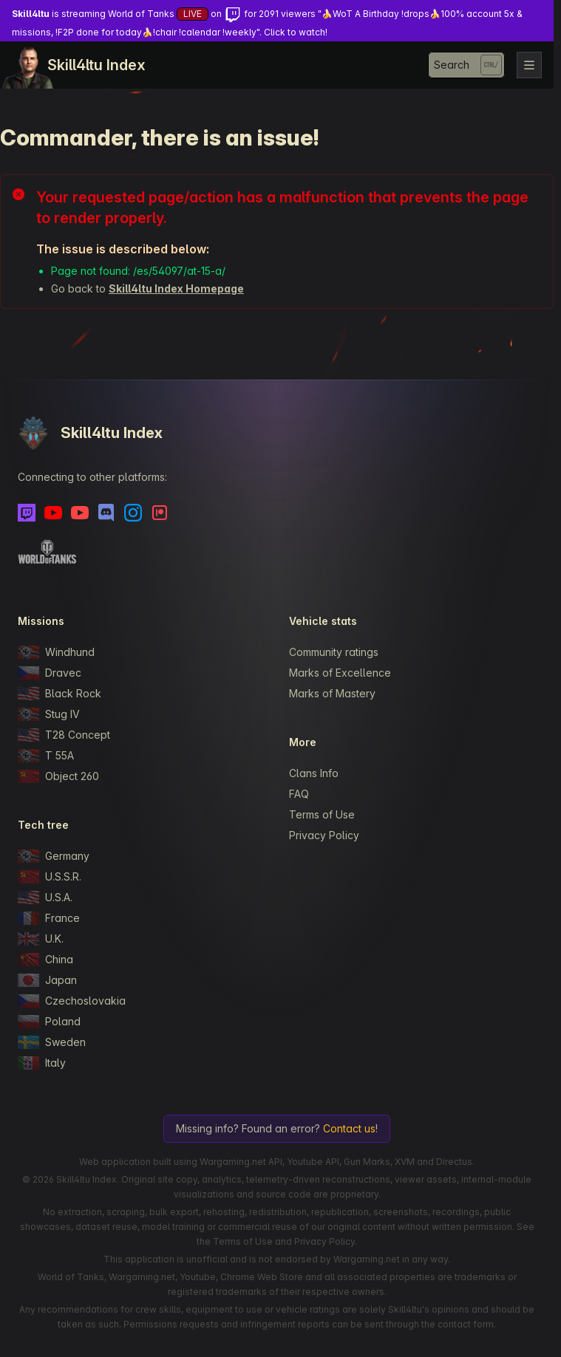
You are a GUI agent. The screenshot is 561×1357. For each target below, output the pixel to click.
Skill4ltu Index (96, 65)
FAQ (299, 793)
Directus (454, 1161)
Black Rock (59, 693)
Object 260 (58, 776)
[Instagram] (133, 513)
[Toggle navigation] (529, 65)
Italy (42, 1063)
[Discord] (106, 513)
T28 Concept (64, 735)
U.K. (41, 939)
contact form (466, 1324)
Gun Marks (367, 1161)
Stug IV (49, 714)
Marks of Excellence (340, 672)
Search (451, 64)
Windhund (56, 652)
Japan (47, 980)
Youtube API (313, 1161)
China (45, 959)
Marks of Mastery (332, 693)
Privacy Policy (324, 835)
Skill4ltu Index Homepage (176, 288)
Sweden (52, 1042)
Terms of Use (322, 814)
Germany (53, 856)
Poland (49, 1021)
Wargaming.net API (241, 1161)
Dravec (49, 673)
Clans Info (314, 773)
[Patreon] (160, 513)
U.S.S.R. (49, 876)
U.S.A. (45, 897)
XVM (405, 1161)
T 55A (46, 755)
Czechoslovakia (72, 1001)
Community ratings (333, 652)
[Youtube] (53, 513)
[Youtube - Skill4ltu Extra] (80, 513)
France (49, 918)
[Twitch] (26, 513)
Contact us (349, 1128)
